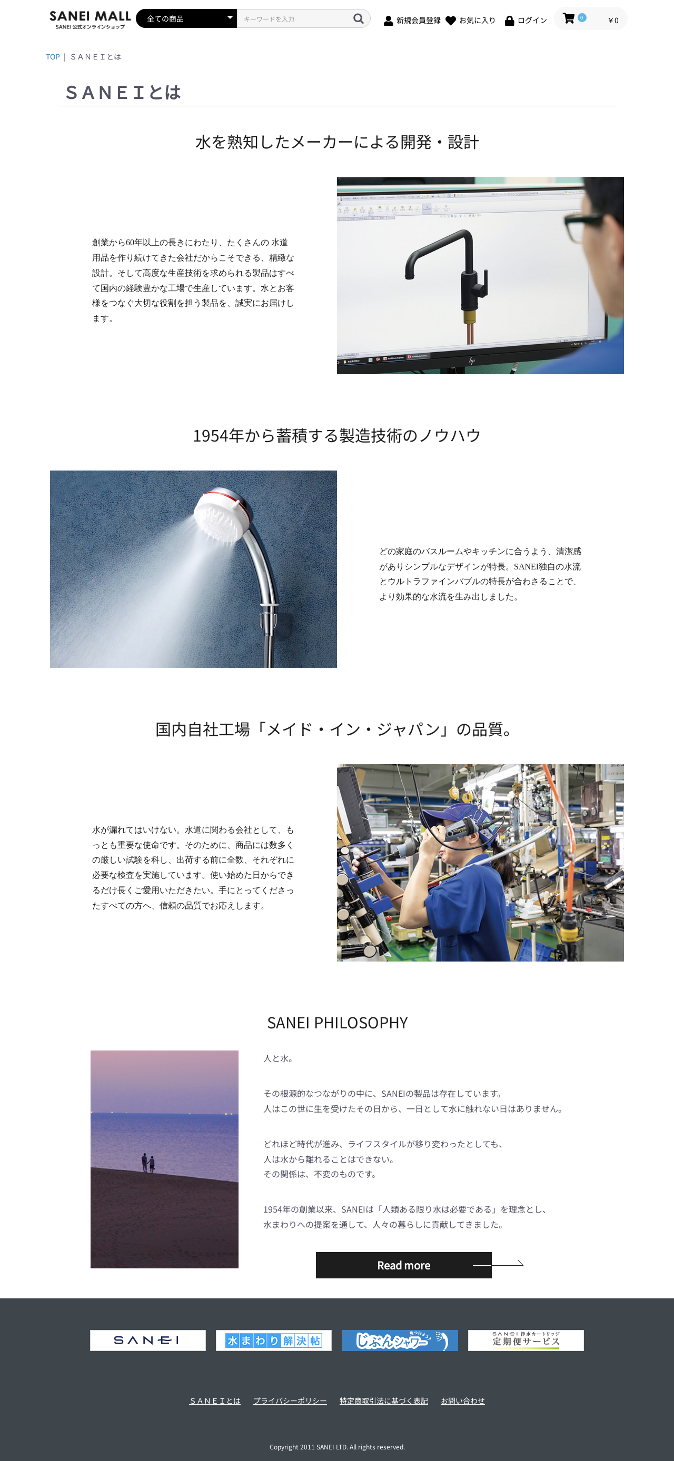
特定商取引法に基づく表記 (384, 1401)
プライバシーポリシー (290, 1401)
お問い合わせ (463, 1401)
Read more (403, 1265)
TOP (53, 56)
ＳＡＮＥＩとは (215, 1401)
